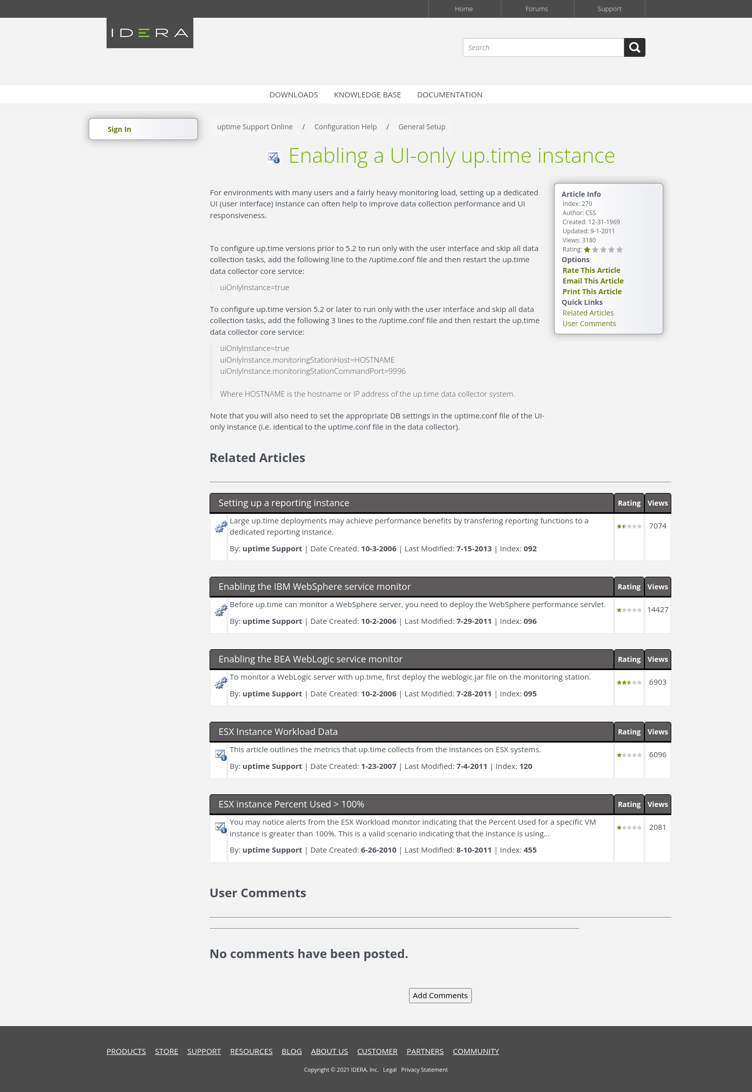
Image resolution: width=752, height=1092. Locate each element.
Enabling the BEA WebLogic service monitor (311, 659)
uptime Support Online (255, 126)
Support (610, 8)
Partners (424, 1051)
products (126, 1051)
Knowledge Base (367, 94)
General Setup (422, 126)
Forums (537, 8)
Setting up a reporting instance (284, 503)
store (167, 1051)
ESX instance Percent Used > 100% (291, 804)
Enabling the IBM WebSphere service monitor (315, 586)
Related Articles (588, 313)
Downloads (293, 94)
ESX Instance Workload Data (278, 731)
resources (251, 1051)
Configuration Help (346, 126)
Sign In (119, 129)
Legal (390, 1069)
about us (329, 1051)
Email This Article (593, 281)
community (476, 1051)
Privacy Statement (424, 1069)
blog (292, 1051)
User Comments (589, 323)
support (204, 1051)
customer (377, 1051)
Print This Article (592, 291)
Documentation (450, 94)
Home (464, 8)
